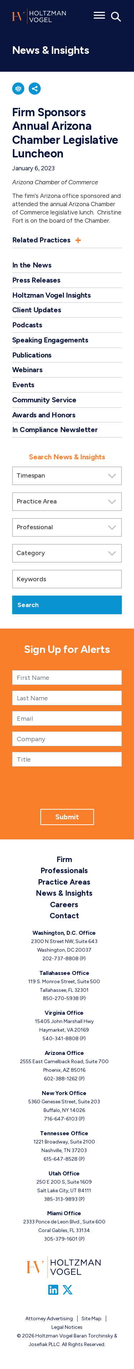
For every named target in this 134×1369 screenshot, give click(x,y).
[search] (67, 530)
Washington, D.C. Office (64, 932)
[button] (18, 88)
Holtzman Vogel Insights (51, 295)
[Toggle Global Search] (116, 16)
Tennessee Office (64, 1133)
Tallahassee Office (64, 973)
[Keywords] (67, 579)
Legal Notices (67, 1327)
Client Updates (36, 309)
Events (23, 384)
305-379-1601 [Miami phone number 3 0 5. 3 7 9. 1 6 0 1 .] (61, 1239)
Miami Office (64, 1213)
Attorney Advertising (49, 1319)
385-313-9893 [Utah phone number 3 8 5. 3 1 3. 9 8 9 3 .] (61, 1199)
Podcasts (27, 325)
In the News (31, 265)
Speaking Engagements (50, 340)
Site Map (91, 1319)
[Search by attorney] (67, 527)
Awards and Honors (43, 415)
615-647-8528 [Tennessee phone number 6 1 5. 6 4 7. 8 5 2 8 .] (61, 1159)
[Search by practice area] (67, 501)
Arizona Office (64, 1053)
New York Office (64, 1093)
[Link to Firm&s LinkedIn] (53, 1290)
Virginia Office (64, 1012)
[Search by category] (67, 553)
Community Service (44, 399)
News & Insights (64, 893)
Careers (64, 904)
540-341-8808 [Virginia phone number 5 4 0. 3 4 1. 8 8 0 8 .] (61, 1039)
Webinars (27, 369)
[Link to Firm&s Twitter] (67, 1290)
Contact (64, 915)
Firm (64, 859)
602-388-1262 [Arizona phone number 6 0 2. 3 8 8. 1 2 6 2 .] (61, 1079)
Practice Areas (64, 881)
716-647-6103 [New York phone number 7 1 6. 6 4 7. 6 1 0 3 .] (61, 1119)
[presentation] (67, 795)
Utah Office (64, 1173)
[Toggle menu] (99, 13)
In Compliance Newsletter (55, 429)
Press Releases (36, 280)
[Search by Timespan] (67, 475)
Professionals (64, 870)
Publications (31, 355)
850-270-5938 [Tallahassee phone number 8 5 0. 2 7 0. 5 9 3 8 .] (61, 998)
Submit (67, 817)
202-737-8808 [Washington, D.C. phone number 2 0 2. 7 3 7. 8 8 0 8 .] (61, 959)
